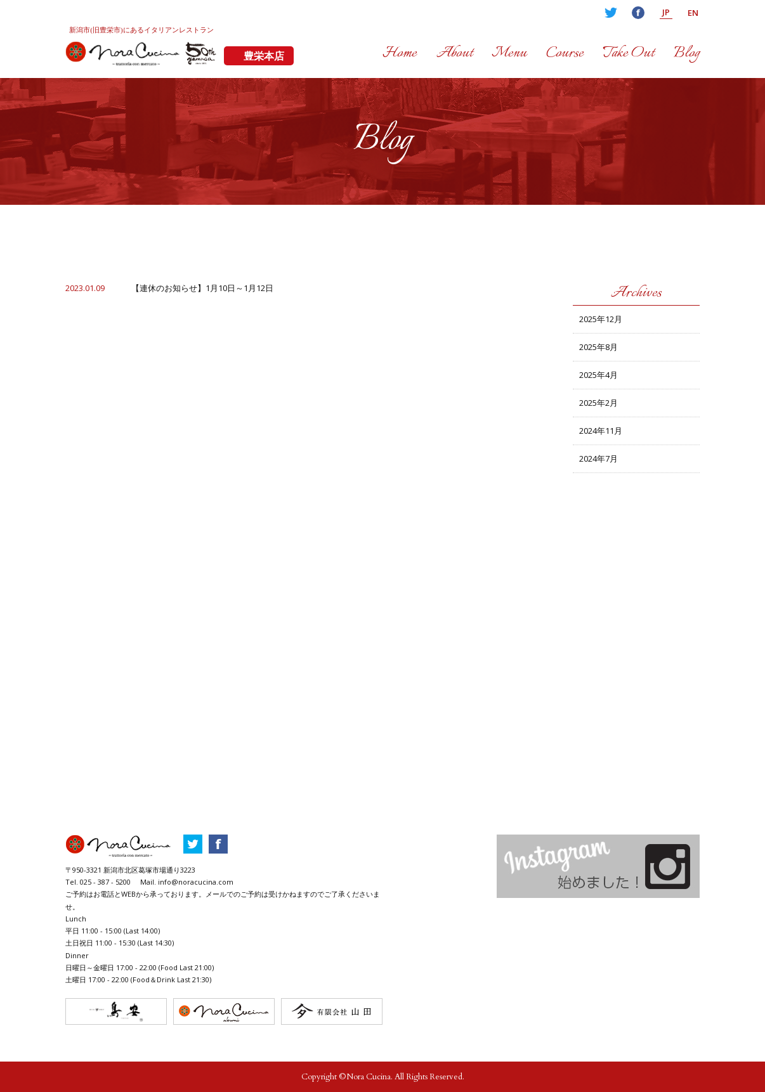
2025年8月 (598, 347)
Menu (509, 53)
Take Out (628, 53)
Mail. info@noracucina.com (186, 882)
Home (400, 53)
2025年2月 (598, 402)
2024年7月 (598, 458)
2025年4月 (598, 374)
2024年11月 (600, 430)
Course (565, 53)
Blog (687, 53)
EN (693, 12)
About (454, 53)
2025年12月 (600, 319)
